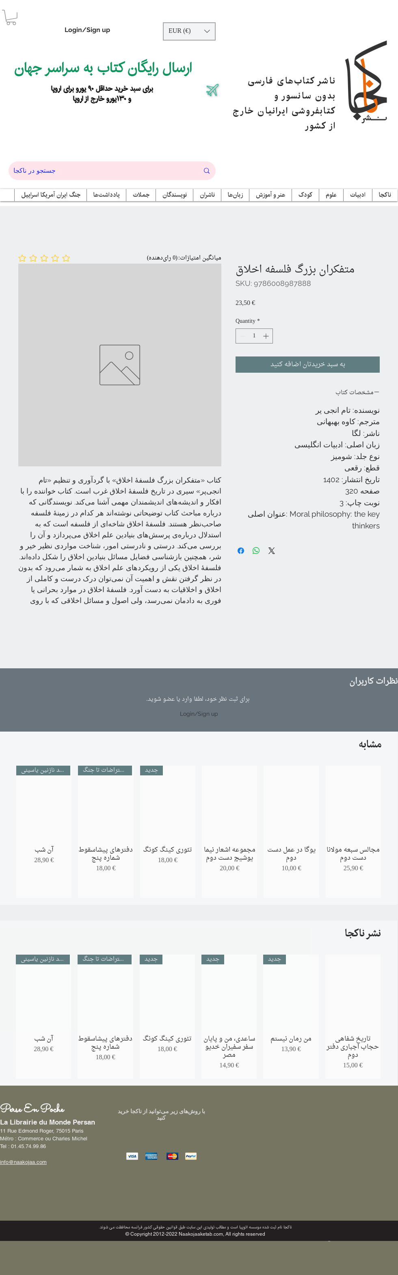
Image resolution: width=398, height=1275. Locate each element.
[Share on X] (272, 551)
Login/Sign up (87, 30)
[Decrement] (242, 336)
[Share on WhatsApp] (256, 551)
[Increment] (267, 336)
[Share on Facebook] (241, 551)
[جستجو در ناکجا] (100, 170)
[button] (11, 17)
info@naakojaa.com (23, 1162)
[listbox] (189, 31)
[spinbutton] (254, 336)
